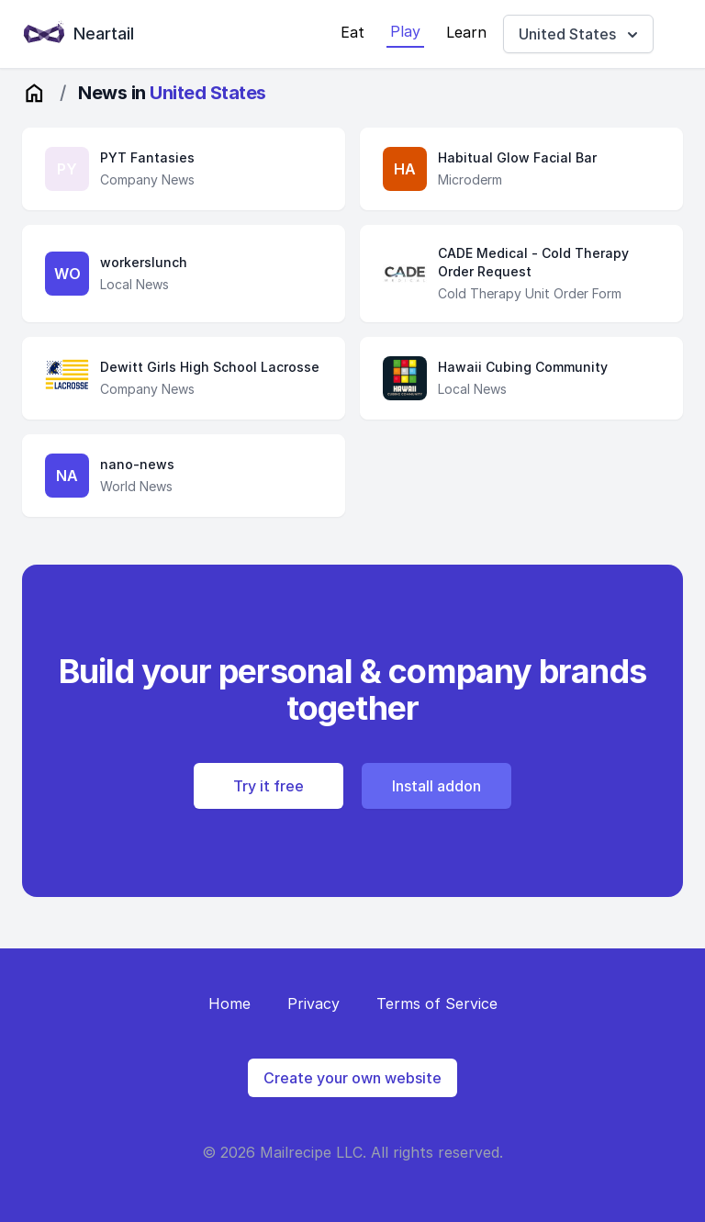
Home (229, 1003)
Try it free (268, 786)
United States (580, 34)
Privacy (313, 1003)
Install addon (436, 786)
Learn (466, 32)
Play (405, 31)
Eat (352, 32)
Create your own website (352, 1078)
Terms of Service (437, 1003)
